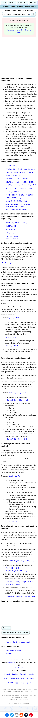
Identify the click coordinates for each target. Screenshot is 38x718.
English (15, 674)
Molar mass (22, 2)
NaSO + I (10, 229)
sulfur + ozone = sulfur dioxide (16, 209)
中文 (16, 683)
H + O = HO (7, 263)
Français (30, 674)
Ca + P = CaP (14, 476)
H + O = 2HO (11, 337)
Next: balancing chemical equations (15, 632)
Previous (6, 628)
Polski (23, 678)
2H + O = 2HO (12, 346)
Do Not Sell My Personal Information (19, 700)
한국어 (28, 683)
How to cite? (19, 668)
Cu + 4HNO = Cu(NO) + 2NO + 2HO (20, 596)
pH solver (9, 653)
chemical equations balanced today (19, 660)
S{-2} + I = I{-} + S (12, 191)
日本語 (22, 683)
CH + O (10, 233)
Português (30, 678)
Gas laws (33, 2)
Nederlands (15, 678)
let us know (11, 662)
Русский (10, 683)
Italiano (6, 678)
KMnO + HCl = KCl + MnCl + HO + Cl (20, 169)
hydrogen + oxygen (12, 236)
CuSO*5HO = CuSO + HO (16, 201)
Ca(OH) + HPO (12, 226)
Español (23, 674)
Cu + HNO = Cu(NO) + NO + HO (22, 561)
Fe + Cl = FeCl (11, 166)
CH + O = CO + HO (17, 393)
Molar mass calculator (13, 650)
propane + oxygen (12, 239)
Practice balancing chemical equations (19, 642)
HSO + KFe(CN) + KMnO (16, 223)
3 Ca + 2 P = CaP (12, 521)
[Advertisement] (18, 57)
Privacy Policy (23, 697)
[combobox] (19, 14)
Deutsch (7, 674)
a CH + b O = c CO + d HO (17, 400)
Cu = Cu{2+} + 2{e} (12, 568)
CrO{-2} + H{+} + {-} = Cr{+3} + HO (19, 188)
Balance (12, 2)
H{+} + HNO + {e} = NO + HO (17, 571)
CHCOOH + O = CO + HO (16, 179)
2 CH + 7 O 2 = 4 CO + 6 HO (17, 439)
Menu (4, 2)
